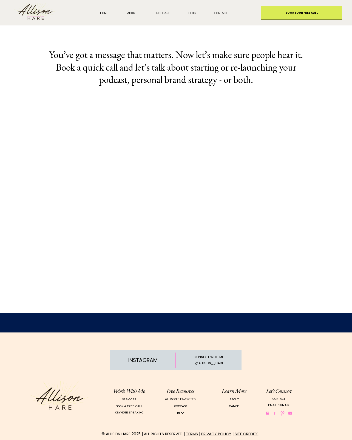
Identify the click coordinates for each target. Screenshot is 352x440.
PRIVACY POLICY (216, 434)
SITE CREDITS (247, 434)
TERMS (192, 434)
